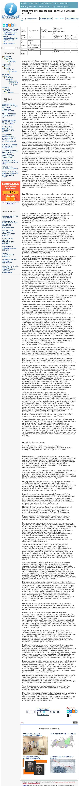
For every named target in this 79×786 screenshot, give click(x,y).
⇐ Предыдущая (46, 18)
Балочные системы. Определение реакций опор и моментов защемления (10, 269)
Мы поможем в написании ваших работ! (10, 202)
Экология (10, 92)
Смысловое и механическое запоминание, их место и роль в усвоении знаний (9, 138)
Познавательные (61, 3)
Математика (13, 71)
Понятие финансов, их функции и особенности (32, 757)
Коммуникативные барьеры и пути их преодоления (9, 146)
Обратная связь (9, 40)
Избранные (33, 3)
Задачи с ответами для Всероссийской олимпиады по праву (10, 174)
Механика (7, 76)
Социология (13, 81)
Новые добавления (10, 38)
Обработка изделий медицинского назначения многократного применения (10, 154)
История (6, 66)
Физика (14, 84)
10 (54, 712)
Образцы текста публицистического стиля (10, 162)
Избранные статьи (10, 31)
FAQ (4, 42)
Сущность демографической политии (62, 757)
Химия (8, 91)
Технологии (14, 82)
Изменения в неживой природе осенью (9, 248)
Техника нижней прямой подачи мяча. (9, 115)
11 (58, 712)
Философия (6, 87)
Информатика (6, 65)
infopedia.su (25, 785)
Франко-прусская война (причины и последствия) (9, 122)
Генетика (10, 60)
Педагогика (9, 78)
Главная (24, 3)
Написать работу (9, 43)
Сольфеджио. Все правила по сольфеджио (9, 261)
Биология (9, 58)
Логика (8, 68)
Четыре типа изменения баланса (10, 167)
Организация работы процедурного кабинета (8, 129)
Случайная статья (9, 32)
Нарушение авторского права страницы (63, 782)
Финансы (7, 89)
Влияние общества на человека (10, 217)
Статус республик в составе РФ (63, 734)
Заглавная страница (10, 29)
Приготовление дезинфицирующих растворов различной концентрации (10, 108)
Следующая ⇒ (71, 18)
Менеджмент (6, 74)
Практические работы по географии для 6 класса (8, 233)
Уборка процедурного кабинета (8, 254)
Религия (10, 79)
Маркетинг (10, 69)
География (12, 61)
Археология (7, 56)
